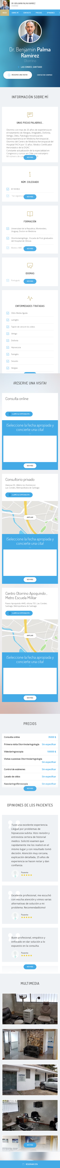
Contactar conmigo (44, 75)
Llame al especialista (19, 414)
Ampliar (30, 517)
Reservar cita (30, 1164)
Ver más (30, 967)
